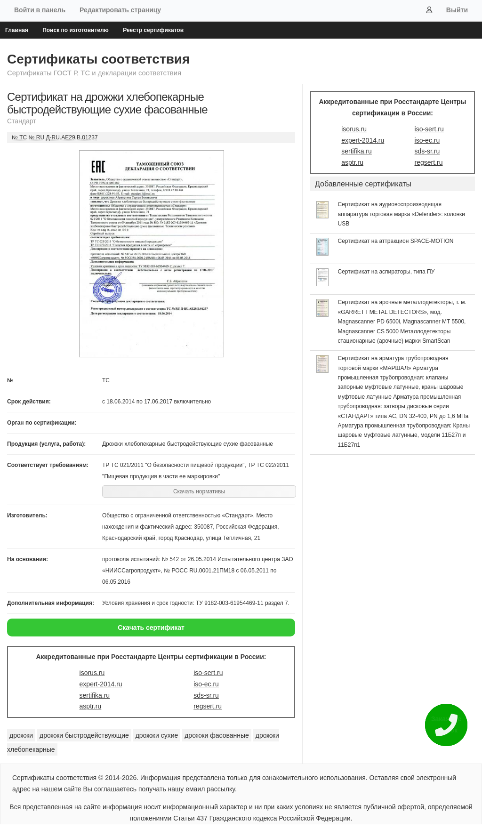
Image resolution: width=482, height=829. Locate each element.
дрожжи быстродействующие (84, 735)
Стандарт (21, 121)
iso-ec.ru (206, 684)
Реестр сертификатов (153, 30)
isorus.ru (92, 672)
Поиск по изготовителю (75, 30)
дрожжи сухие (157, 735)
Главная (16, 30)
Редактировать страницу (120, 10)
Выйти (457, 10)
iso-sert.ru (208, 672)
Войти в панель (39, 10)
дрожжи (21, 735)
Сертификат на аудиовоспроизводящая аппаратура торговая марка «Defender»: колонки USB (402, 214)
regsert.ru (207, 706)
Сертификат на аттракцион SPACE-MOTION (396, 241)
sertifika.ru (95, 695)
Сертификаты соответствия (98, 59)
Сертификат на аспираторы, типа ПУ (386, 271)
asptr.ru (91, 706)
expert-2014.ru (101, 684)
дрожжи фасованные (217, 735)
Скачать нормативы (199, 491)
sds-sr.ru (206, 695)
